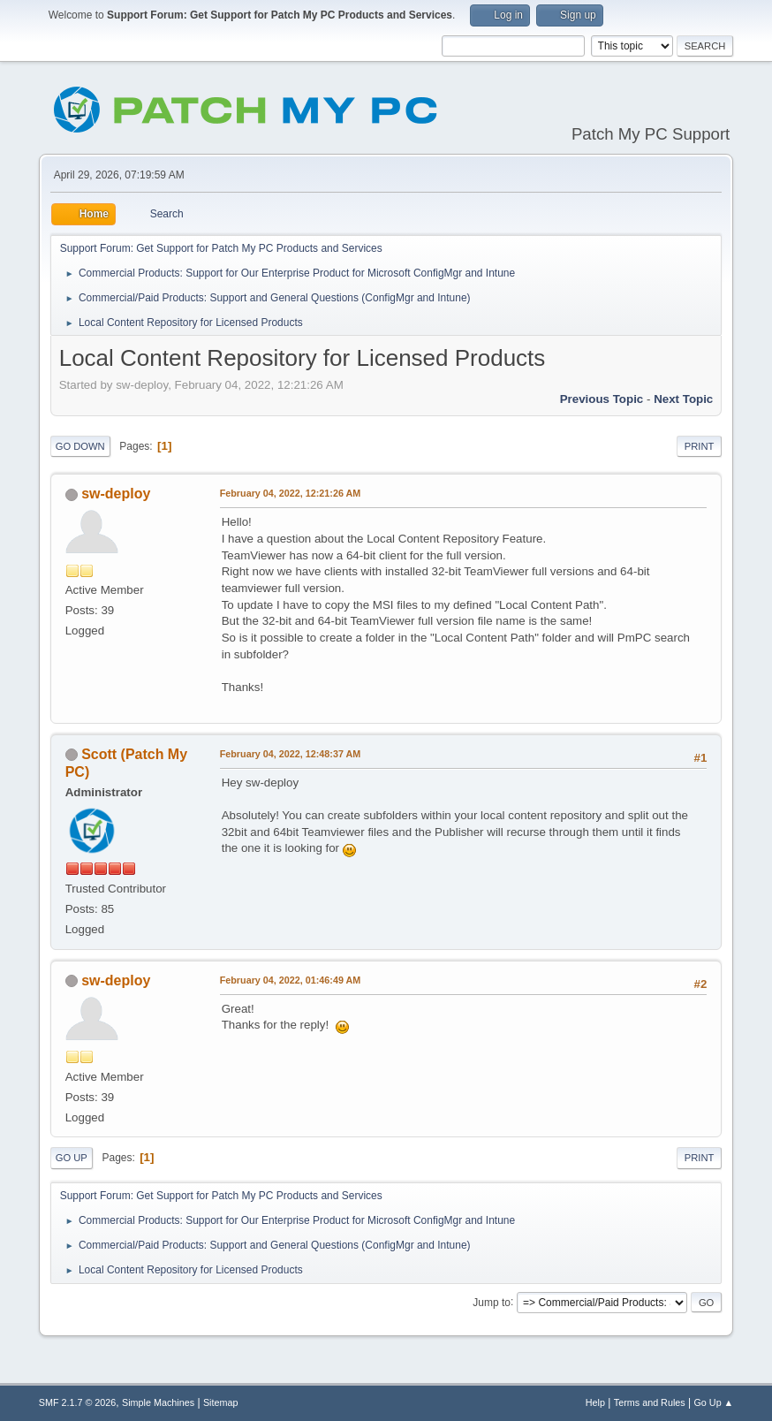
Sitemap (220, 1402)
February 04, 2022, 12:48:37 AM (290, 753)
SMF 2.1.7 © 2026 (78, 1402)
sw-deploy (115, 493)
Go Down (80, 446)
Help (595, 1402)
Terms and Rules (649, 1402)
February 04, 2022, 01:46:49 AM (290, 980)
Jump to (492, 1302)
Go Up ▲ (713, 1402)
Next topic (683, 399)
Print (700, 446)
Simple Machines (158, 1402)
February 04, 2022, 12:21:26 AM (290, 493)
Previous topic (602, 399)
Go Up (71, 1157)
